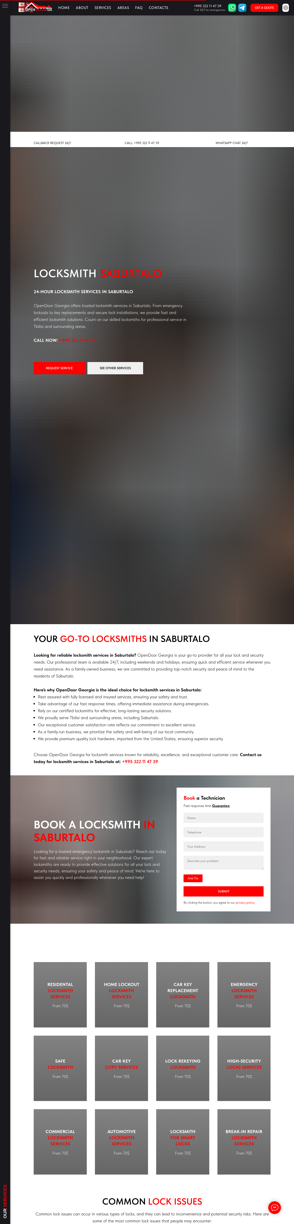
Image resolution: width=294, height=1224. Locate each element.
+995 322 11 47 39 (77, 340)
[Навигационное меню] (5, 6)
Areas (123, 8)
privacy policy (245, 902)
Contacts (158, 8)
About (82, 8)
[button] (264, 8)
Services (103, 8)
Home (64, 8)
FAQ (139, 8)
